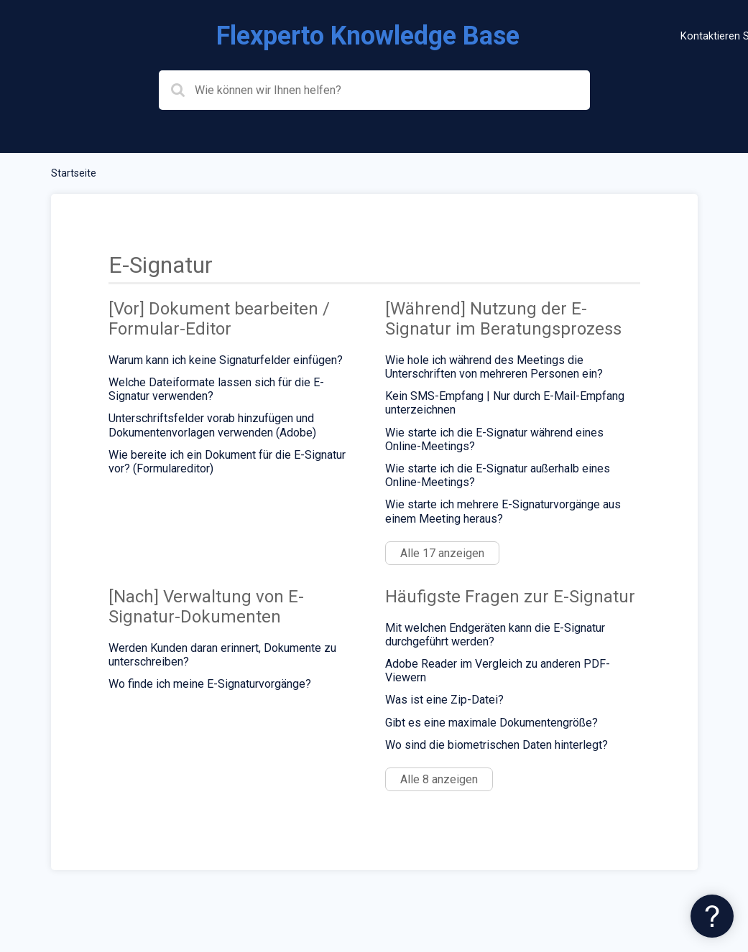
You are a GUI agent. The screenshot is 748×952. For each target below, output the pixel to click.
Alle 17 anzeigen (442, 553)
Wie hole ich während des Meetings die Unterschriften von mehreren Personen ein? (494, 367)
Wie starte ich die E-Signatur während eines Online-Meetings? (494, 439)
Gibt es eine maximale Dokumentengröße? (491, 722)
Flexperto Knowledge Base (368, 36)
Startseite (73, 173)
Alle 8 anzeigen (439, 779)
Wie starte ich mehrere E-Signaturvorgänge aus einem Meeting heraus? (503, 511)
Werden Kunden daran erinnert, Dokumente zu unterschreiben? (222, 654)
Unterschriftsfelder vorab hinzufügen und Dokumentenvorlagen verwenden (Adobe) (212, 425)
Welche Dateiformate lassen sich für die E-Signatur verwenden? (216, 389)
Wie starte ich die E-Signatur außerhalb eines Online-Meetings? (497, 475)
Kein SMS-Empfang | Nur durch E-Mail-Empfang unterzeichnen (504, 402)
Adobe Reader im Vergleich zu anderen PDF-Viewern (497, 670)
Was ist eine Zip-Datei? (444, 699)
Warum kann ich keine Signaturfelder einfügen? (225, 360)
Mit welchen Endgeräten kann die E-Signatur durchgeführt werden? (495, 634)
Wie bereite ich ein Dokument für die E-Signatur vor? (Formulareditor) (227, 461)
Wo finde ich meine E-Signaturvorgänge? (209, 684)
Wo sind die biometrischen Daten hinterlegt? (496, 745)
